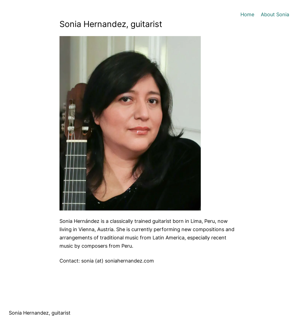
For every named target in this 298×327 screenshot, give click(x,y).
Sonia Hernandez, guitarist (40, 313)
